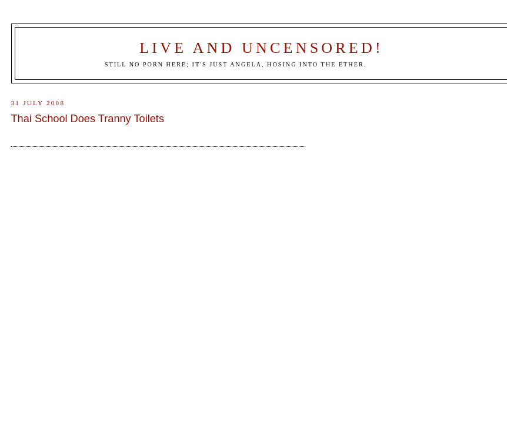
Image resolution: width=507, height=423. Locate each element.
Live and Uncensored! (261, 47)
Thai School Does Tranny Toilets (87, 119)
